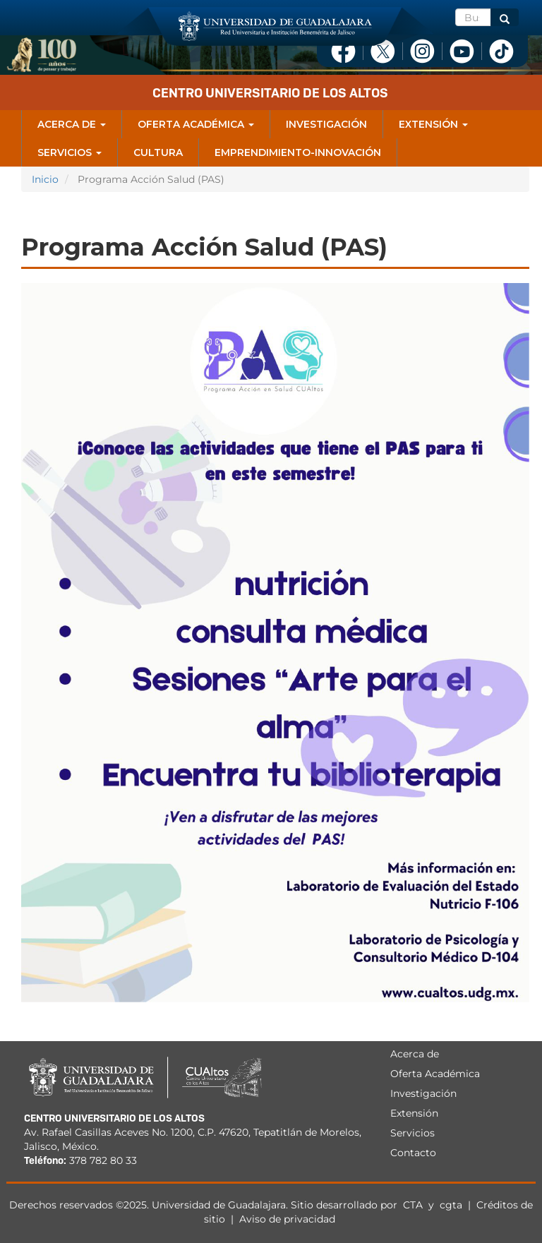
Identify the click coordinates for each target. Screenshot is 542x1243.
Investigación (326, 124)
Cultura (158, 152)
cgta (451, 1205)
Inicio (45, 179)
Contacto (413, 1152)
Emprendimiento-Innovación (298, 152)
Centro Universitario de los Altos (270, 93)
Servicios (69, 152)
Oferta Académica (196, 124)
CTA (414, 1205)
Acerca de (71, 124)
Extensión (433, 124)
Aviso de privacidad (287, 1219)
